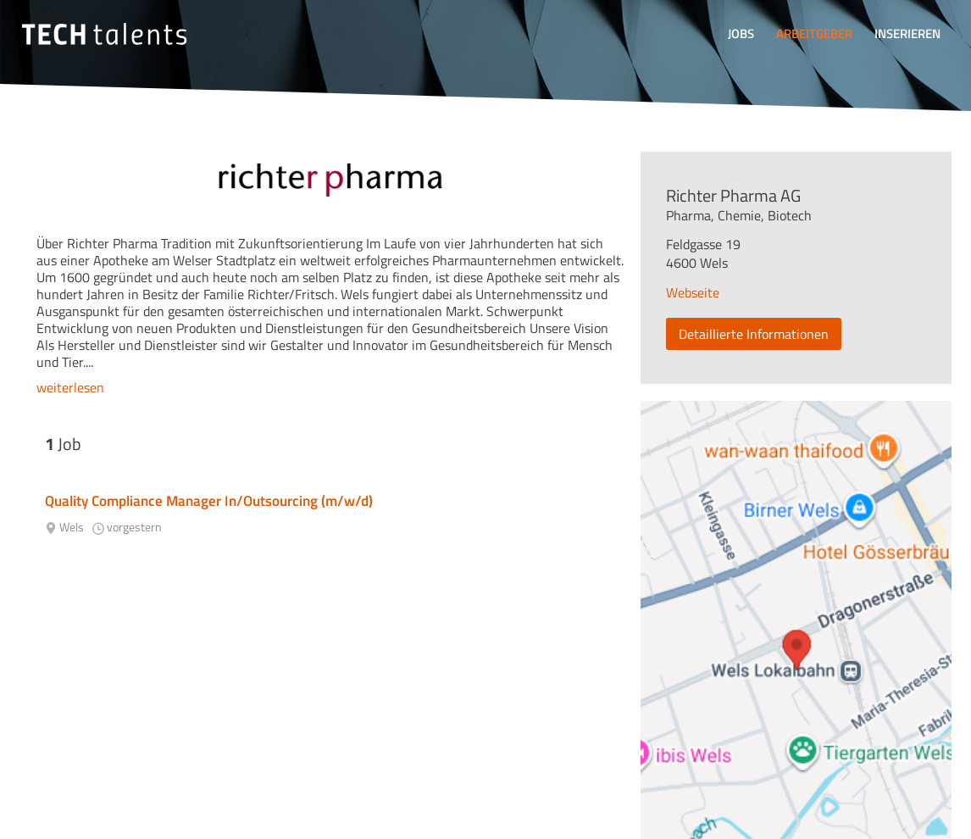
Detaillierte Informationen (754, 334)
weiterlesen (70, 387)
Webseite (692, 292)
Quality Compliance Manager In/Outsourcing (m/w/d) (209, 501)
